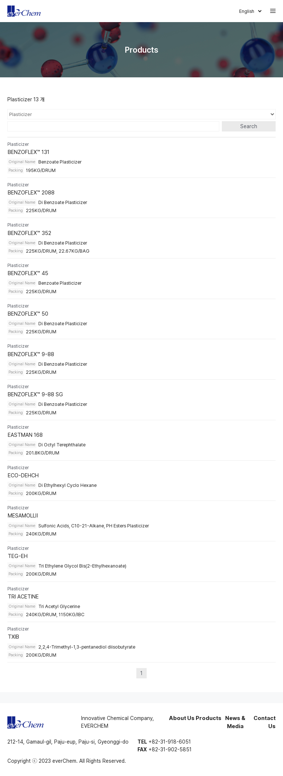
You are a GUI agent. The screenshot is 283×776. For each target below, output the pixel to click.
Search (248, 126)
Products (208, 718)
